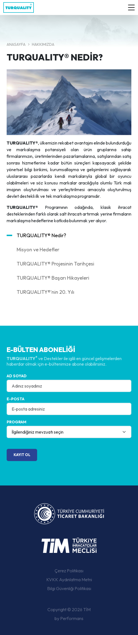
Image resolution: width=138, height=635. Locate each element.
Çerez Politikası (69, 570)
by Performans (69, 618)
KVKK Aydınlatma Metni (69, 579)
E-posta (15, 398)
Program (16, 421)
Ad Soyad (17, 375)
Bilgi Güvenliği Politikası (69, 588)
